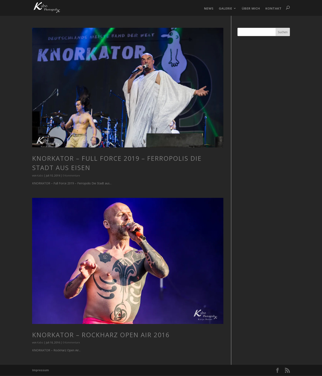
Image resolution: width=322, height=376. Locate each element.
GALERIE (225, 8)
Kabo (40, 175)
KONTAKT (273, 8)
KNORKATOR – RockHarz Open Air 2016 (100, 335)
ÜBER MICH (251, 8)
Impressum (40, 370)
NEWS (208, 8)
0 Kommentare (71, 175)
